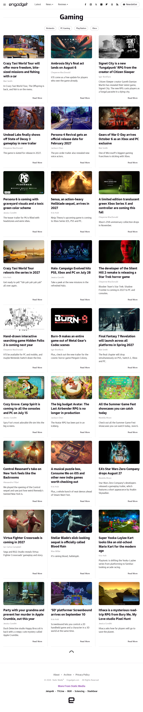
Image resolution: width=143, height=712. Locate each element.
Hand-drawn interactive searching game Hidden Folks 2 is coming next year (23, 341)
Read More (37, 98)
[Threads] (112, 4)
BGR (69, 691)
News (48, 4)
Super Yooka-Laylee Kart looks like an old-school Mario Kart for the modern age (117, 544)
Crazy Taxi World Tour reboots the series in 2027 (21, 270)
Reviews (62, 4)
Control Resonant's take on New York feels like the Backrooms (22, 473)
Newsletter (130, 4)
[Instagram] (91, 4)
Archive (67, 675)
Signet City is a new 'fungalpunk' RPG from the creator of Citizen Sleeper (118, 68)
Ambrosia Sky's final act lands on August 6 (67, 65)
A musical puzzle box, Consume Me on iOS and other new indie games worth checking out (68, 475)
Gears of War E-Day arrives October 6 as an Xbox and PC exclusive (119, 139)
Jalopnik (50, 691)
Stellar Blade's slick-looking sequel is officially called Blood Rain (70, 542)
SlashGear (92, 691)
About (56, 675)
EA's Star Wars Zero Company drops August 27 (119, 471)
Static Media (57, 680)
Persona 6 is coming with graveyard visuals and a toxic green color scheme (23, 204)
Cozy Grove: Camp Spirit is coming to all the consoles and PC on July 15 (21, 409)
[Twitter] (96, 4)
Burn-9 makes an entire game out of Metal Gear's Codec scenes (68, 341)
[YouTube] (101, 4)
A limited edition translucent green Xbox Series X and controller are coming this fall (119, 206)
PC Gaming (65, 28)
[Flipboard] (107, 4)
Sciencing (79, 691)
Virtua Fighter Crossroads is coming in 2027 (22, 540)
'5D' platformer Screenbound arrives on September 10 (71, 612)
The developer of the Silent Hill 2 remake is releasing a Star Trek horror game (118, 273)
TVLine (60, 691)
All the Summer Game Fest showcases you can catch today (117, 409)
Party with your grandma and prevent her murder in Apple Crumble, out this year (23, 614)
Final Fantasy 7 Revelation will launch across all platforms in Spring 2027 (117, 341)
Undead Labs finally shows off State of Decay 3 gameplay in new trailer (21, 139)
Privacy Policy (83, 675)
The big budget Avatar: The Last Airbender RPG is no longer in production (70, 409)
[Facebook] (85, 4)
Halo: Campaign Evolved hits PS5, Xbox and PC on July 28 (71, 270)
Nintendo (50, 28)
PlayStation (81, 28)
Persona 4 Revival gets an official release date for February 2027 (69, 139)
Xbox (94, 28)
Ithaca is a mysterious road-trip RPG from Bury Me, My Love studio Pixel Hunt (118, 614)
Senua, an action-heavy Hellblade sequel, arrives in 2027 (70, 204)
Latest (38, 4)
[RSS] (117, 4)
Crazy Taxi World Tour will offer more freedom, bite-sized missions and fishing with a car (21, 70)
